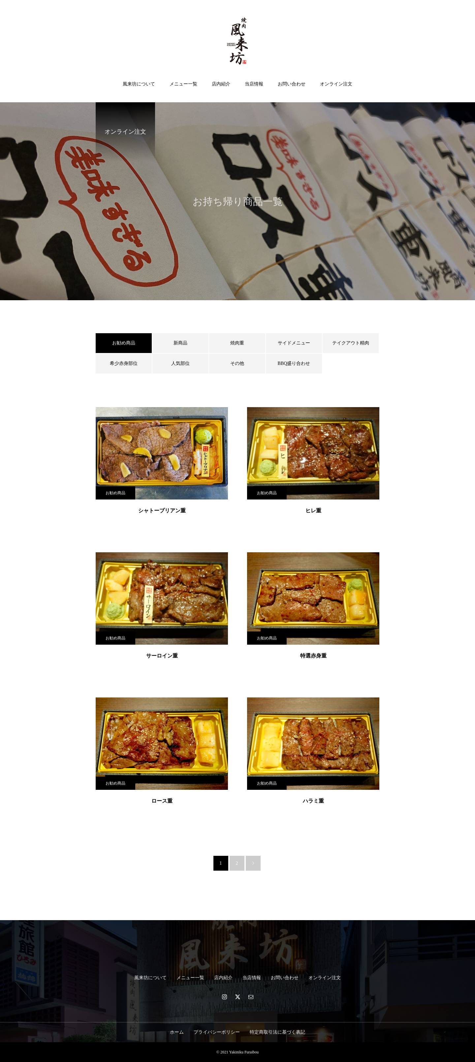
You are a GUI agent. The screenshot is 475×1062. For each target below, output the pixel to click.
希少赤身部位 (124, 363)
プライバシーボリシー (217, 1032)
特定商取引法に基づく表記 (277, 1032)
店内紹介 (221, 83)
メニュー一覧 (183, 83)
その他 (237, 363)
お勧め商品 (115, 493)
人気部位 (180, 363)
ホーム (177, 1032)
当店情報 (254, 83)
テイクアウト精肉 (350, 342)
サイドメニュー (294, 342)
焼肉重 (237, 342)
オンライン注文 (336, 83)
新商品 (180, 342)
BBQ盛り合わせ (294, 363)
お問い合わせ (291, 83)
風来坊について (139, 83)
